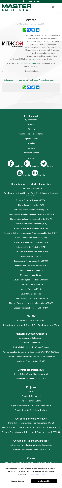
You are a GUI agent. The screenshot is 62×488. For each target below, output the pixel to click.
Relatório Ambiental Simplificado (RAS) (31, 242)
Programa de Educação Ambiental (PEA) (31, 265)
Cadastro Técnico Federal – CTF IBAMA (31, 308)
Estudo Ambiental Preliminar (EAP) (31, 247)
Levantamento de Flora (31, 293)
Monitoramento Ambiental (31, 270)
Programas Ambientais (31, 256)
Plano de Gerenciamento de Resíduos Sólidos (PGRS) (31, 423)
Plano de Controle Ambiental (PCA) (31, 200)
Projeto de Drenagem (31, 396)
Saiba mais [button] (40, 474)
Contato (31, 148)
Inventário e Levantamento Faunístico (31, 298)
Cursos (31, 458)
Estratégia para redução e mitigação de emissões (31, 445)
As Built (31, 391)
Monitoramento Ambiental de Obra (31, 378)
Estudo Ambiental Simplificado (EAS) (31, 237)
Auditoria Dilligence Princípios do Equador (31, 347)
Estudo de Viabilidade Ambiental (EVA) (31, 251)
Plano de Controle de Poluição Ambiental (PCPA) (31, 219)
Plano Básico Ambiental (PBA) (31, 205)
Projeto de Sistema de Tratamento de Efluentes (31, 405)
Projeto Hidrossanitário (31, 400)
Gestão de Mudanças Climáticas (31, 440)
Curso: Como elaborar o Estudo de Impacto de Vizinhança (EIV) (31, 462)
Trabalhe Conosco (31, 152)
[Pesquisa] (52, 7)
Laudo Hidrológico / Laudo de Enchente (31, 279)
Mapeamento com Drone (31, 275)
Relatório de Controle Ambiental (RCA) (31, 228)
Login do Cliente (31, 138)
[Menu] (57, 7)
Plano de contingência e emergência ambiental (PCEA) (31, 214)
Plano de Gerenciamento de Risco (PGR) (31, 209)
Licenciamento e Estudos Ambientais (31, 184)
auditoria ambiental (28, 63)
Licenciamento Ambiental (31, 188)
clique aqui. (53, 80)
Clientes (22, 24)
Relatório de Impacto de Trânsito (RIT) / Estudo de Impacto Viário (31, 325)
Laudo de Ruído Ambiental (31, 289)
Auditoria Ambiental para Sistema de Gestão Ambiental (31, 356)
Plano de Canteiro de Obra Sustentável (31, 374)
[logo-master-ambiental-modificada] (25, 7)
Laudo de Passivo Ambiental (31, 284)
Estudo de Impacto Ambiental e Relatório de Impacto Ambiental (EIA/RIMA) (31, 194)
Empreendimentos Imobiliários (35, 24)
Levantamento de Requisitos (31, 338)
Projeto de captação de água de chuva (31, 410)
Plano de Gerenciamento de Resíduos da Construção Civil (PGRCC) (31, 427)
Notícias (31, 143)
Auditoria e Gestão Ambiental (31, 333)
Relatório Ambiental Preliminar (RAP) (31, 223)
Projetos (31, 387)
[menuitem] (52, 7)
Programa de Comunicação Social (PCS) (31, 261)
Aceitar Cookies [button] (44, 481)
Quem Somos (31, 119)
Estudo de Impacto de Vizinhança (31, 320)
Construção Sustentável (31, 369)
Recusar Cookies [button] (17, 481)
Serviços (31, 124)
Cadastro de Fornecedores (31, 133)
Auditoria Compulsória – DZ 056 (31, 361)
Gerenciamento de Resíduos (31, 418)
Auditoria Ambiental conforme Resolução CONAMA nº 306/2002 (31, 352)
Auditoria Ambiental (31, 342)
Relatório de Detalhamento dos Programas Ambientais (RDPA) (31, 233)
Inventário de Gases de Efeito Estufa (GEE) (31, 449)
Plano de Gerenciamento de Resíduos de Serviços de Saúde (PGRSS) (31, 432)
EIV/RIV (31, 316)
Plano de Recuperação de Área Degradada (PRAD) (31, 303)
